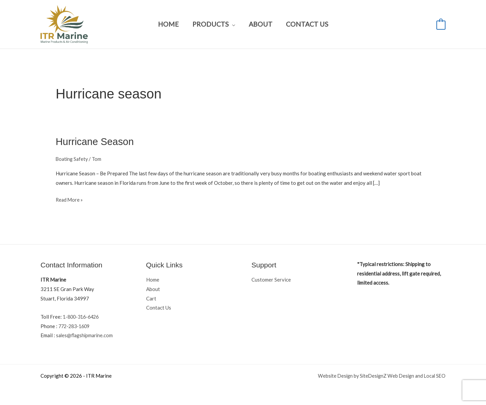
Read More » (70, 198)
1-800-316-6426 (82, 316)
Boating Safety (73, 158)
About (260, 24)
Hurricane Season (96, 141)
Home (168, 24)
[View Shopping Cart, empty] (441, 24)
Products (210, 24)
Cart (151, 298)
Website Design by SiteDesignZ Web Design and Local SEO (379, 376)
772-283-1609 (75, 326)
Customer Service (271, 279)
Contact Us (306, 24)
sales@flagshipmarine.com (85, 335)
